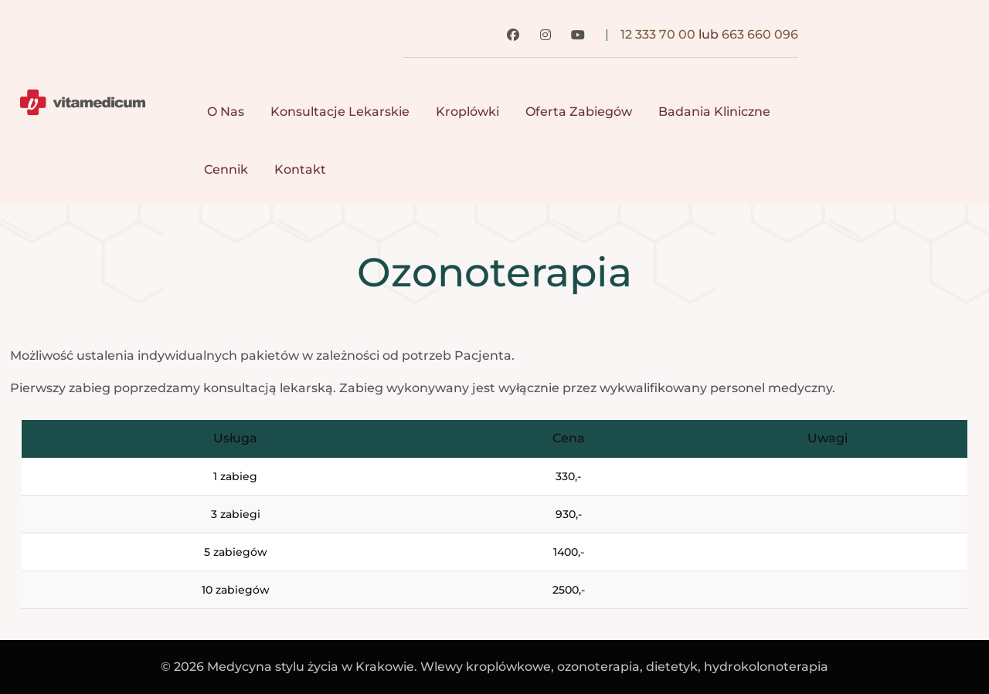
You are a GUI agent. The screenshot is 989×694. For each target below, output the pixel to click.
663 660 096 (760, 34)
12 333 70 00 (657, 34)
